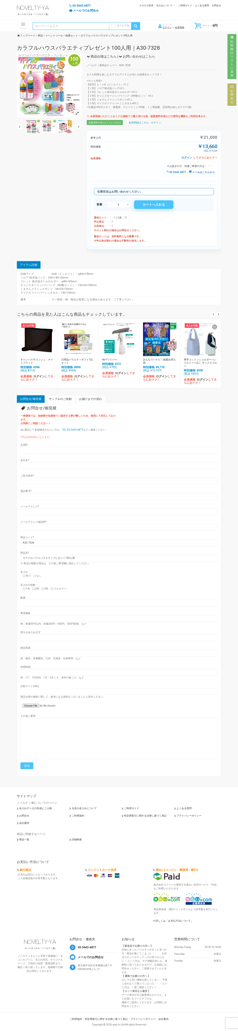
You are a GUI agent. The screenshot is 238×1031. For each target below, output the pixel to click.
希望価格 (25, 613)
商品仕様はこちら (101, 56)
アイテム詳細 (28, 264)
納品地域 (25, 647)
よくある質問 (202, 5)
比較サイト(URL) (29, 686)
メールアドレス (29, 506)
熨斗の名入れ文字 (30, 632)
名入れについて (164, 5)
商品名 (24, 552)
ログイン (167, 27)
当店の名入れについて (84, 808)
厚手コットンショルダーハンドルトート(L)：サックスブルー (200, 362)
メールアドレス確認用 (33, 521)
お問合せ (216, 5)
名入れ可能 (123, 25)
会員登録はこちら (139, 122)
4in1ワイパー (109, 359)
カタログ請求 (146, 5)
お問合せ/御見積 (30, 399)
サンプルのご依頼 (60, 399)
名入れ (24, 571)
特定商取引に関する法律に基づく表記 (145, 815)
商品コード (27, 537)
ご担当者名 (27, 475)
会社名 (24, 460)
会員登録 (179, 27)
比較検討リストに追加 (231, 56)
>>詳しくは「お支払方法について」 (173, 920)
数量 (22, 597)
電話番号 (26, 491)
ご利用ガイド (185, 5)
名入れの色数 (27, 584)
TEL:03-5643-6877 (72, 429)
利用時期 (25, 667)
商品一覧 (24, 839)
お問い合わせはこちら (137, 56)
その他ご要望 (27, 715)
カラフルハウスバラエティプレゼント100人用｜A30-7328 (88, 48)
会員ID (24, 444)
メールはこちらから (202, 172)
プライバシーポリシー (189, 815)
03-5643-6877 (176, 172)
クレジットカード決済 (102, 870)
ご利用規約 (78, 815)
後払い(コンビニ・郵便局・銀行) (177, 870)
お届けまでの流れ (90, 399)
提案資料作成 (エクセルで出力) (105, 122)
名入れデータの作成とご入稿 (35, 808)
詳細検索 (77, 839)
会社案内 (24, 823)
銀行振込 (25, 870)
